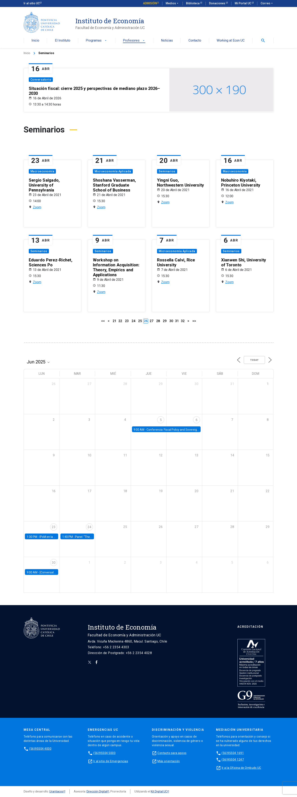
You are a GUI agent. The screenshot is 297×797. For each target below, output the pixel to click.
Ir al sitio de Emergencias (110, 761)
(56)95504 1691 (233, 753)
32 (183, 321)
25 (140, 321)
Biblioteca (193, 3)
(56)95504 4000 (40, 748)
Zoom (37, 207)
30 (171, 321)
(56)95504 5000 (104, 753)
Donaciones (217, 3)
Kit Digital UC (159, 791)
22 (120, 321)
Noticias (167, 40)
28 (158, 321)
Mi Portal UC (243, 3)
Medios (172, 3)
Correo (267, 3)
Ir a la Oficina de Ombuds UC (241, 767)
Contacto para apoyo (172, 753)
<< (103, 321)
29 (164, 321)
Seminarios (167, 171)
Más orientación (168, 761)
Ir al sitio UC (32, 3)
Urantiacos (56, 791)
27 (151, 321)
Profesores (134, 40)
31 (177, 321)
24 (133, 321)
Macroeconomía (42, 171)
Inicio (35, 40)
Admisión (150, 3)
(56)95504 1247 (233, 759)
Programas (96, 40)
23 (127, 321)
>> (194, 321)
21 (114, 321)
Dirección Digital (97, 791)
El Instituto (62, 40)
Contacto (194, 40)
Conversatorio (40, 79)
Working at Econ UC (231, 40)
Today (254, 360)
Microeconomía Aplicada (113, 171)
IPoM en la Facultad (52, 536)
